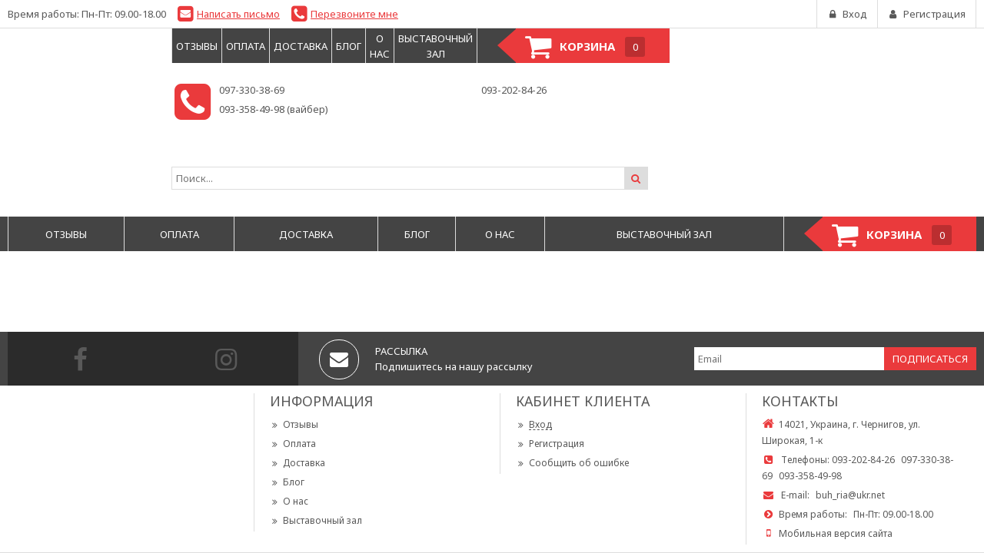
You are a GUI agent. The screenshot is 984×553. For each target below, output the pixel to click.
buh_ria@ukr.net (850, 495)
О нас (289, 501)
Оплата (293, 443)
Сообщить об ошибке (572, 462)
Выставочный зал (316, 520)
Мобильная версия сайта (836, 533)
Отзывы (294, 424)
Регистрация (550, 443)
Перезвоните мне (354, 14)
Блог (287, 481)
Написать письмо (238, 14)
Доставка (297, 462)
